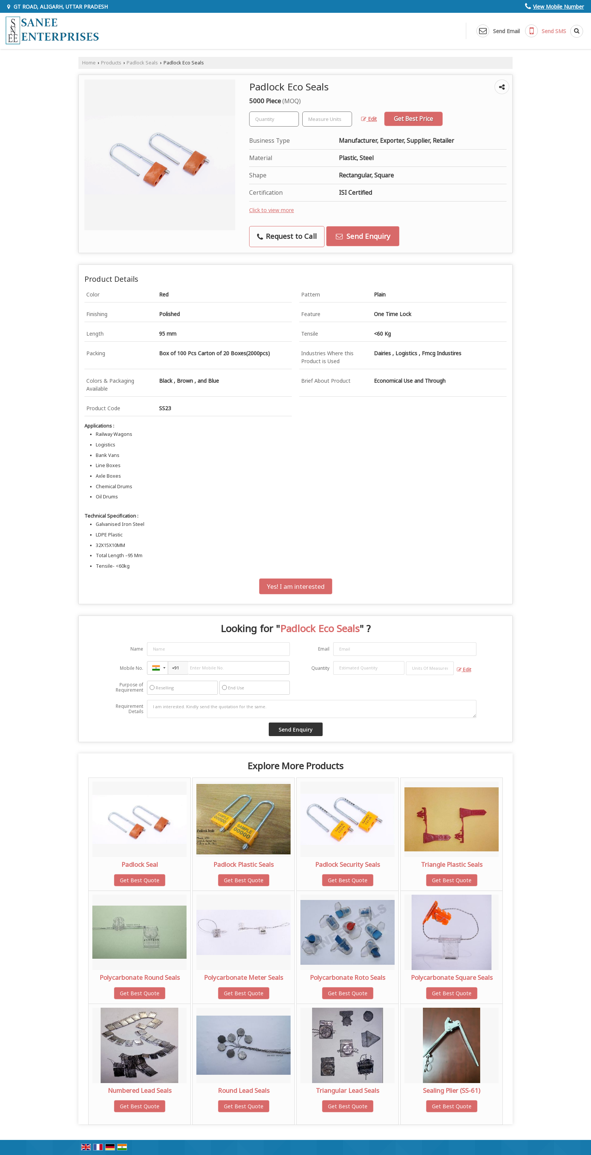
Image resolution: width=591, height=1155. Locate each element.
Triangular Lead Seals (347, 1090)
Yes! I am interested (296, 586)
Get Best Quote (139, 880)
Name (136, 649)
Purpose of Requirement (129, 687)
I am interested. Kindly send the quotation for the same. (311, 709)
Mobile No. (131, 668)
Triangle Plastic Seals (451, 864)
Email (323, 649)
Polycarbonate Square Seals (452, 977)
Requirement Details (129, 709)
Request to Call (287, 236)
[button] (558, 6)
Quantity (320, 668)
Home (89, 63)
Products (111, 63)
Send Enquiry (363, 236)
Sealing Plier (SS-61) (451, 1090)
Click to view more (271, 210)
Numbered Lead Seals (139, 1090)
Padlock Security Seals (347, 864)
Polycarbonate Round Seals (140, 977)
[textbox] (327, 119)
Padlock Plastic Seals (243, 864)
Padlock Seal (139, 864)
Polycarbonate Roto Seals (347, 977)
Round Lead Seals (243, 1090)
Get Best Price (413, 119)
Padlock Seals (142, 63)
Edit (369, 118)
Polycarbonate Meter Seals (243, 977)
